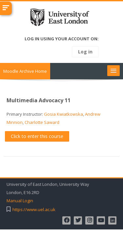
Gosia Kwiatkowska (63, 114)
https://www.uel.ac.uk (33, 209)
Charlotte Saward (42, 122)
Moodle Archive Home (25, 71)
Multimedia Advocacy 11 (39, 100)
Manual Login (20, 200)
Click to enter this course (37, 136)
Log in (85, 52)
